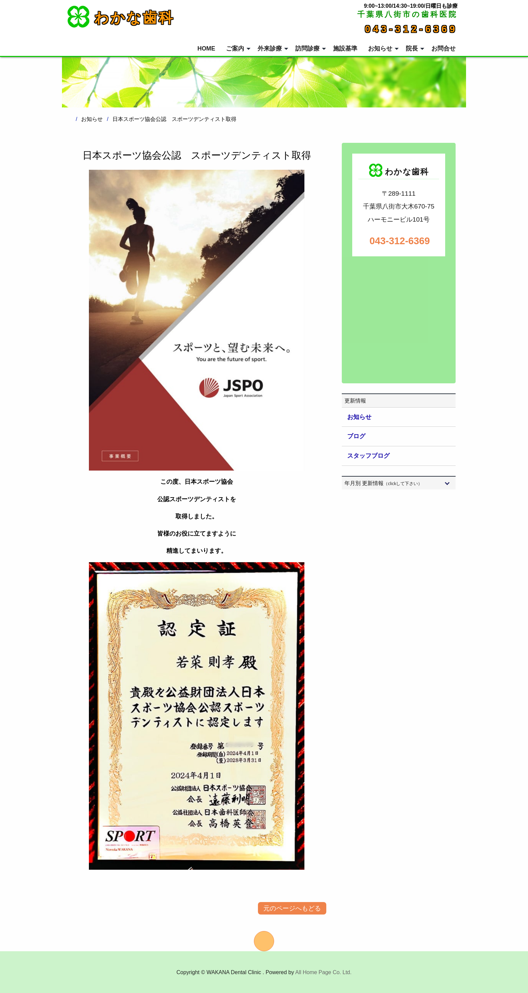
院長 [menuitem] (412, 48)
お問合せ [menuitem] (443, 48)
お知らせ (359, 417)
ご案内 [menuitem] (235, 48)
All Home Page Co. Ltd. (323, 972)
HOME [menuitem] (206, 48)
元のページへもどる (292, 908)
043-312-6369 (411, 29)
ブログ (356, 436)
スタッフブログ (368, 455)
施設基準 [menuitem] (345, 48)
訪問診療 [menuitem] (307, 48)
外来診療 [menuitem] (270, 48)
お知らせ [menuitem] (380, 48)
